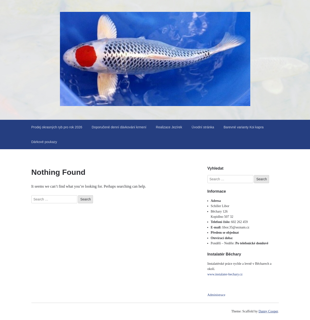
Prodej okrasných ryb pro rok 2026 (56, 127)
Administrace (216, 295)
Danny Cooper (268, 311)
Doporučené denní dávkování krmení (119, 127)
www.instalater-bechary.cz (225, 274)
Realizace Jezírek (169, 127)
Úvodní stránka (203, 127)
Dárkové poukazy (44, 142)
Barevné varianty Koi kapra (244, 127)
